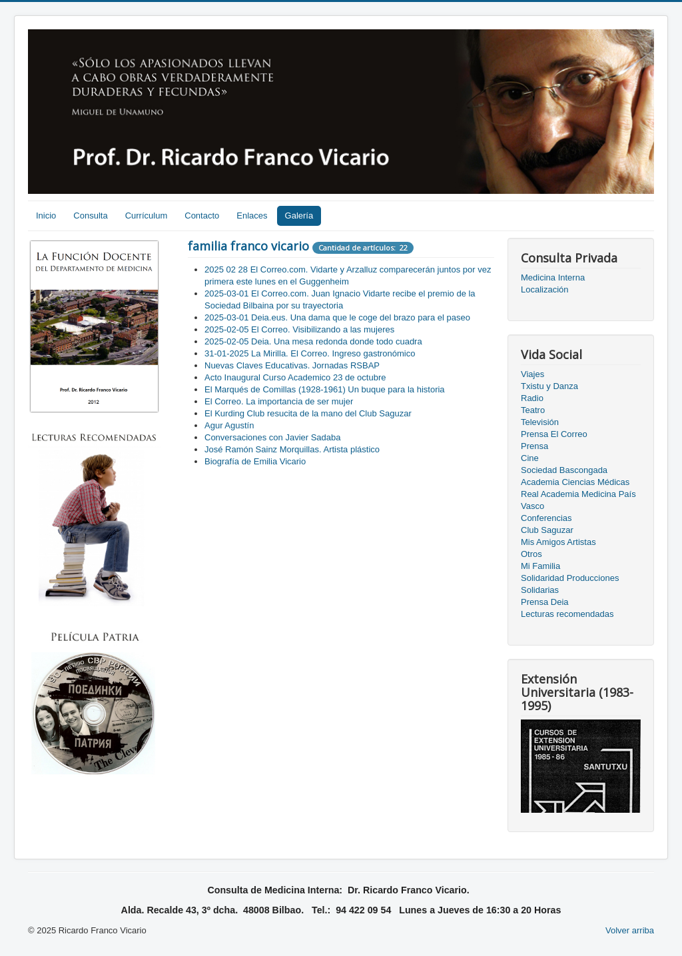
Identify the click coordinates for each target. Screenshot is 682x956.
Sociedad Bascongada (564, 470)
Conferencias (546, 518)
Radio (532, 398)
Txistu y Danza (549, 386)
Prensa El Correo (554, 434)
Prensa (534, 446)
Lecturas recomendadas (567, 614)
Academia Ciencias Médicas (575, 482)
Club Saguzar (547, 530)
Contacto (201, 216)
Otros (531, 554)
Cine (530, 458)
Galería (299, 216)
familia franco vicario (248, 246)
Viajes (532, 374)
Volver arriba (629, 930)
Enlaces (251, 216)
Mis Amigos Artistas (558, 542)
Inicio (46, 216)
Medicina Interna (553, 277)
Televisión (540, 422)
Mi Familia (540, 566)
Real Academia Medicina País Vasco (578, 500)
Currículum (146, 216)
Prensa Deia (545, 602)
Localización (545, 289)
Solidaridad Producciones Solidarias (570, 584)
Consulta (90, 216)
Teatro (533, 410)
